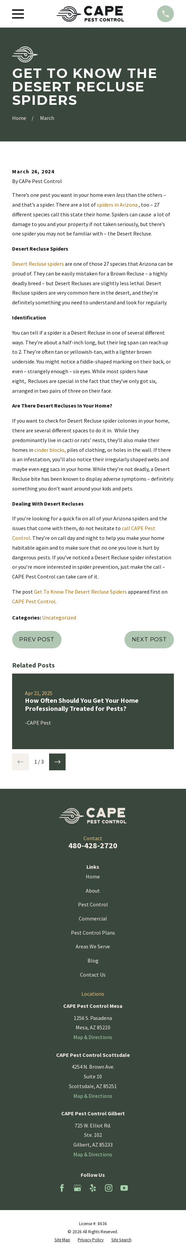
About (93, 890)
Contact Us (93, 974)
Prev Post (36, 639)
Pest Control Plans (93, 932)
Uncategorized (59, 617)
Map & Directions (92, 1037)
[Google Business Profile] (77, 1188)
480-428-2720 (92, 845)
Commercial (93, 918)
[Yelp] (93, 1188)
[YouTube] (124, 1188)
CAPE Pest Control (33, 601)
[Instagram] (108, 1188)
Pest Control (93, 904)
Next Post (149, 639)
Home (93, 876)
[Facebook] (62, 1188)
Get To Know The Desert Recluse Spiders (80, 591)
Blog (93, 960)
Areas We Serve (93, 946)
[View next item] (57, 762)
